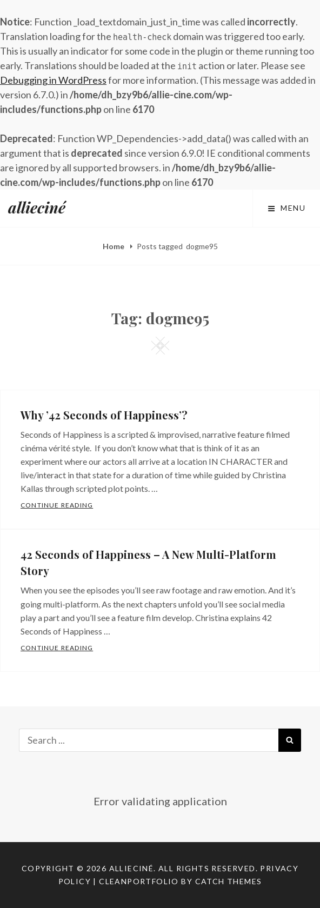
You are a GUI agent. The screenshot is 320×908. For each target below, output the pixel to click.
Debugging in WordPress (53, 80)
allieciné (36, 207)
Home (114, 246)
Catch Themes (228, 881)
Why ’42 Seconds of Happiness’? (104, 415)
